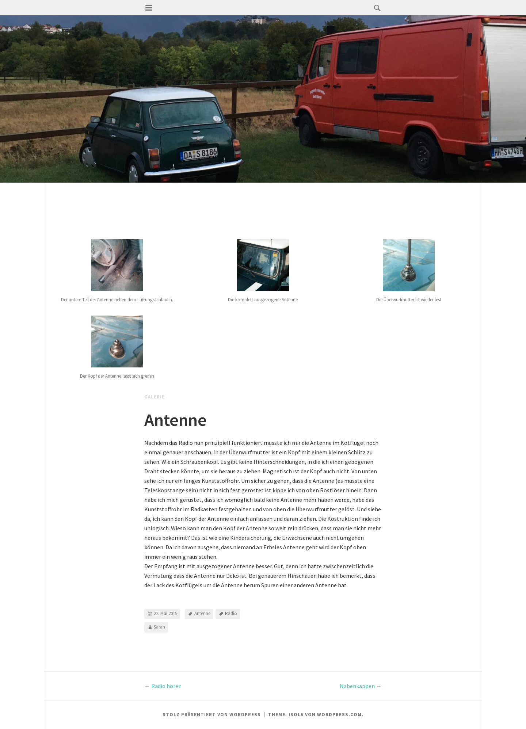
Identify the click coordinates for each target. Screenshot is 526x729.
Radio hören (163, 686)
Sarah (159, 627)
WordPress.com (339, 714)
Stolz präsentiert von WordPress (212, 714)
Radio (231, 614)
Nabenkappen (361, 686)
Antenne (202, 614)
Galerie (154, 397)
